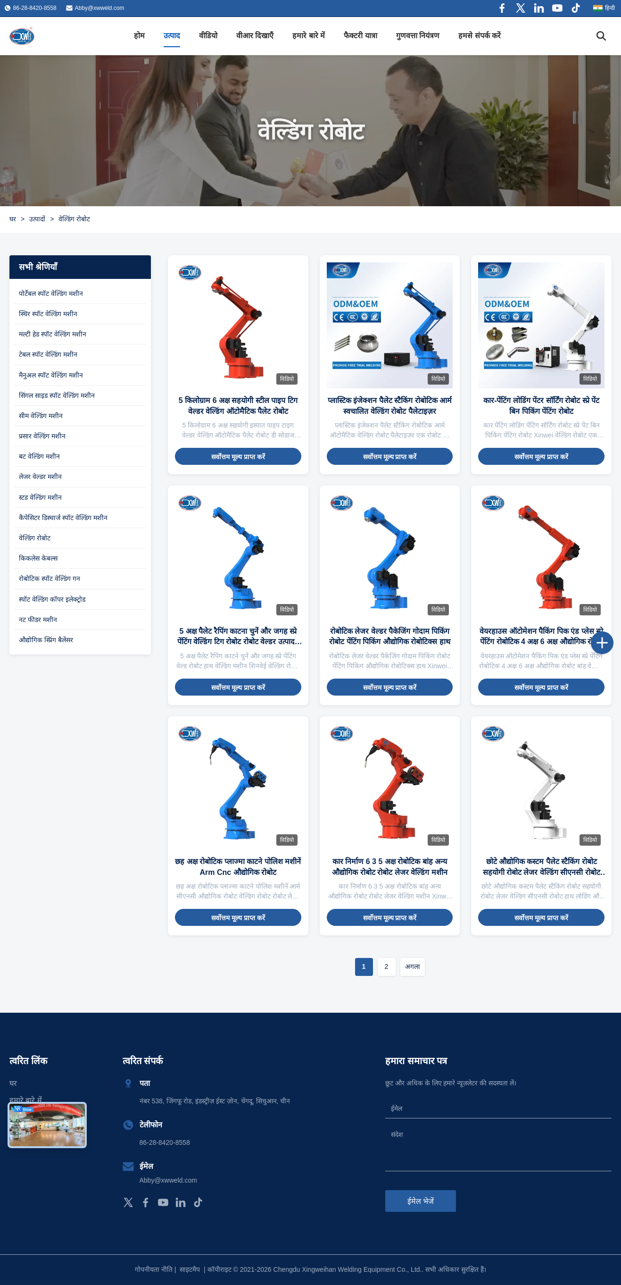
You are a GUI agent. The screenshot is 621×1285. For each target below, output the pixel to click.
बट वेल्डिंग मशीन (39, 456)
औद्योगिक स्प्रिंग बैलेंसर (46, 640)
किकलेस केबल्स (38, 558)
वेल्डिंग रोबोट (34, 538)
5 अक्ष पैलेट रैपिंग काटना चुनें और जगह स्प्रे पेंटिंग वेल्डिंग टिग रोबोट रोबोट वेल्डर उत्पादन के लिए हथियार (238, 641)
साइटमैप (190, 1269)
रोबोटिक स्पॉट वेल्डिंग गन (49, 578)
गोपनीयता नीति (154, 1269)
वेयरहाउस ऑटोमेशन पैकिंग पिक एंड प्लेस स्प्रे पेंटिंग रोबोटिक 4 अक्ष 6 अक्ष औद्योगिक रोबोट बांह (541, 641)
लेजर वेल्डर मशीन (40, 476)
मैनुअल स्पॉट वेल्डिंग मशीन (51, 375)
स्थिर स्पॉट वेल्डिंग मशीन (48, 314)
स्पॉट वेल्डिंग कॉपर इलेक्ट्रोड (52, 599)
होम (139, 36)
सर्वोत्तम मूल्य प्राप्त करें (238, 457)
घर (12, 219)
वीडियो (208, 36)
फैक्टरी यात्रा (360, 36)
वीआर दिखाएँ (254, 36)
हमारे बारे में (308, 36)
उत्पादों (37, 219)
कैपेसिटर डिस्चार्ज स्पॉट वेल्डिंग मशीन (63, 517)
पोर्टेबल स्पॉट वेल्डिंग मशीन (51, 293)
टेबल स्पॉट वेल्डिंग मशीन (48, 354)
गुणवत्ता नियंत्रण (417, 36)
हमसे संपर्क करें (479, 36)
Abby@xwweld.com (99, 8)
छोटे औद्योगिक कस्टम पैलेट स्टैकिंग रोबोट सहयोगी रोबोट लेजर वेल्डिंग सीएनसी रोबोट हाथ (541, 872)
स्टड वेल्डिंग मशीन (40, 497)
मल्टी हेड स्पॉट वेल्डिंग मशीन (52, 334)
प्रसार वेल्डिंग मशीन (42, 436)
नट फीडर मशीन (38, 619)
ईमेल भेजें (420, 1201)
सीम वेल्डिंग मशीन (41, 416)
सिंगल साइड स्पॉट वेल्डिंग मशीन (57, 395)
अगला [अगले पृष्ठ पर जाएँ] (412, 966)
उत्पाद (172, 36)
